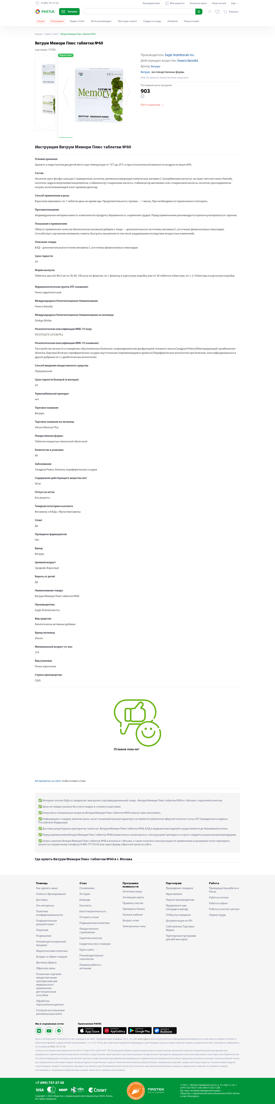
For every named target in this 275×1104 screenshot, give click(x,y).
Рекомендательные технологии (91, 957)
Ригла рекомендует (101, 21)
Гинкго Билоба (187, 61)
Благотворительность (92, 911)
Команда (84, 900)
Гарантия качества (90, 938)
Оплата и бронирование (51, 894)
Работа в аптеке (219, 897)
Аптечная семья (132, 891)
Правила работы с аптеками (90, 967)
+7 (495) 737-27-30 (49, 1083)
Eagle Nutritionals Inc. (180, 55)
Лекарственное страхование (88, 931)
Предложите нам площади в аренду (177, 907)
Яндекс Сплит (77, 21)
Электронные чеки (134, 926)
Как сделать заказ (47, 888)
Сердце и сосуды (152, 21)
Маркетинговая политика (52, 951)
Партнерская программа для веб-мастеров (181, 938)
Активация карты (133, 897)
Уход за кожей (191, 21)
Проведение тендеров (179, 888)
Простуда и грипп (127, 21)
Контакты (85, 905)
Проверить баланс (134, 909)
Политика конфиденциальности (49, 913)
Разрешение (43, 936)
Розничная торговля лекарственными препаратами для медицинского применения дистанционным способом (48, 985)
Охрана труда (217, 915)
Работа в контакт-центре (224, 909)
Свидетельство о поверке (95, 944)
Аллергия (172, 21)
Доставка (42, 900)
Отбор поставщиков (178, 915)
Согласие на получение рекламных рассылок (50, 1012)
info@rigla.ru (193, 1096)
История (84, 894)
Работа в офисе (218, 903)
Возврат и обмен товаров (51, 956)
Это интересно (45, 905)
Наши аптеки (219, 3)
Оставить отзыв (89, 917)
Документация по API (179, 920)
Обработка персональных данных (50, 1003)
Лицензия (42, 930)
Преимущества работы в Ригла (224, 890)
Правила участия (133, 903)
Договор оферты (46, 962)
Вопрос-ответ (131, 920)
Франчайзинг (174, 894)
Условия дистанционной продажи (51, 943)
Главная (39, 34)
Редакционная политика (94, 923)
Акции (40, 21)
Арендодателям (151, 3)
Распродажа (57, 21)
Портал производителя (180, 900)
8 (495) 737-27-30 (57, 1047)
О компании (86, 888)
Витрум (155, 66)
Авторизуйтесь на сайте (48, 781)
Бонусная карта (198, 3)
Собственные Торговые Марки (180, 928)
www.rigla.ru (144, 1039)
